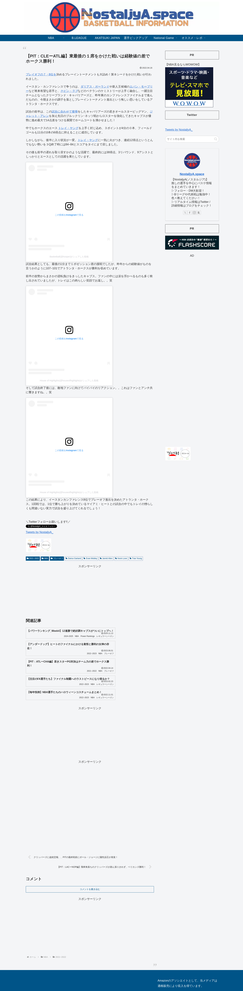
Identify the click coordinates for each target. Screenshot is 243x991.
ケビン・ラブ (69, 91)
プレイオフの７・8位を (41, 74)
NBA (45, 558)
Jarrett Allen (106, 558)
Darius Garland (73, 558)
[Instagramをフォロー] (194, 213)
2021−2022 (33, 558)
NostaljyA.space (192, 174)
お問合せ (115, 976)
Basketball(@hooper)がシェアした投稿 (69, 256)
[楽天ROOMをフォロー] (199, 213)
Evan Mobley (90, 558)
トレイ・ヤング (68, 128)
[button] (215, 139)
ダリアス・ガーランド (95, 86)
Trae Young (136, 558)
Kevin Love (121, 558)
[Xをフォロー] (185, 213)
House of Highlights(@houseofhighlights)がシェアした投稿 (69, 380)
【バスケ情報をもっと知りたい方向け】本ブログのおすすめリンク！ (184, 976)
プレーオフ (57, 558)
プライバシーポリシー (135, 976)
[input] (192, 139)
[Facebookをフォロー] (190, 213)
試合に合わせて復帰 (65, 111)
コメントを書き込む (90, 867)
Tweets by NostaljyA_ (39, 532)
